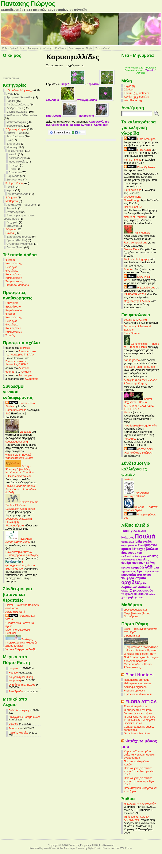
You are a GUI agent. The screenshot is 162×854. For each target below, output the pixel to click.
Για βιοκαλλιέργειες (18, 104)
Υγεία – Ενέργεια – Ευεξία (20, 649)
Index (23, 48)
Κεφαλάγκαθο (13, 310)
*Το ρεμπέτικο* (102, 48)
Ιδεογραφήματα (14, 525)
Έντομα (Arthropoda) (19, 236)
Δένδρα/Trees (15, 108)
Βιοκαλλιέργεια (76, 48)
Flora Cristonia (132, 159)
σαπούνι (144, 587)
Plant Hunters (137, 232)
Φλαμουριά (25, 375)
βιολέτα (152, 549)
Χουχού (13, 672)
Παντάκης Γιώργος (28, 3)
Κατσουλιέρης (13, 263)
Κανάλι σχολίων (136, 96)
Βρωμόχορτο (13, 306)
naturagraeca (132, 360)
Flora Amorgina (139, 139)
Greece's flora (132, 196)
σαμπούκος (129, 587)
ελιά (139, 559)
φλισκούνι (141, 594)
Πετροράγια (94, 115)
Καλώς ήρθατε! (10, 48)
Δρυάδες (129, 269)
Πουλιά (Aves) (15, 247)
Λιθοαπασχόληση (18, 193)
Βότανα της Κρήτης (135, 383)
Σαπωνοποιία (15, 179)
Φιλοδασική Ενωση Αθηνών (140, 425)
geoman (10, 371)
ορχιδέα (130, 582)
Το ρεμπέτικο (15, 150)
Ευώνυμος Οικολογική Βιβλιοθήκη (18, 520)
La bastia (18, 431)
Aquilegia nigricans (135, 687)
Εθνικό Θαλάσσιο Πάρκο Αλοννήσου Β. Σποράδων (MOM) (20, 489)
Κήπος (11, 190)
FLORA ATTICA (141, 701)
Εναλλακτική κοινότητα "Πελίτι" (137, 494)
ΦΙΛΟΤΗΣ (130, 438)
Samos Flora (131, 249)
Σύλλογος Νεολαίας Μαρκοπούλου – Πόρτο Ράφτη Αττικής (137, 664)
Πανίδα (9, 233)
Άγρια (10, 93)
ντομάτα (140, 578)
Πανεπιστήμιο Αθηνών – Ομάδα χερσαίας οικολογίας (22, 553)
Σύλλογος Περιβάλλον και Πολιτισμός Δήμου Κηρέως (21, 642)
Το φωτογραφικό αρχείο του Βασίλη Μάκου (20, 565)
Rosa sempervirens (135, 242)
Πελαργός (11, 267)
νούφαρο (127, 578)
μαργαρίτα (128, 574)
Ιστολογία (12, 225)
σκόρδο (147, 590)
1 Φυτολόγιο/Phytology (19, 90)
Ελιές (10, 140)
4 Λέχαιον (11, 197)
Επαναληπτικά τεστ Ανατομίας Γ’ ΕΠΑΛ (20, 353)
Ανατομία (12, 208)
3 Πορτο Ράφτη (14, 183)
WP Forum (126, 848)
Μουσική (12, 147)
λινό (157, 571)
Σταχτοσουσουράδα (17, 285)
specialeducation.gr (17, 441)
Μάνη (127, 412)
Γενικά (10, 186)
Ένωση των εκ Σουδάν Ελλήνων (21, 503)
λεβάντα (149, 571)
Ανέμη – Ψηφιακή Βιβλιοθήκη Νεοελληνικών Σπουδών (19, 469)
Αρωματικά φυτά (15, 611)
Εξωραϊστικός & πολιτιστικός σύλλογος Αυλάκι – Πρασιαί (141, 647)
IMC (7, 413)
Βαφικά (11, 100)
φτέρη (151, 594)
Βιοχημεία (12, 222)
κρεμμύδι (137, 567)
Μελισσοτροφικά (16, 122)
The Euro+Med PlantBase (139, 366)
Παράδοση (13, 176)
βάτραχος (138, 549)
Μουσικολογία (17, 161)
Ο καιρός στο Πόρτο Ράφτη (140, 653)
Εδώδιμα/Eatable (17, 111)
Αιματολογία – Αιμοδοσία (21, 204)
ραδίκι (143, 583)
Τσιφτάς (10, 335)
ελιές (145, 559)
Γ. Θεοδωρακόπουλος (18, 476)
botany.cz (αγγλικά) (135, 319)
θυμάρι (126, 562)
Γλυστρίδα (11, 303)
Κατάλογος (60, 48)
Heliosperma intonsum (137, 683)
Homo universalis (15, 409)
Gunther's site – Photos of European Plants (141, 345)
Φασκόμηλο (127, 542)
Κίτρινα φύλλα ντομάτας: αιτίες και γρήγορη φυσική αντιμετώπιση (139, 754)
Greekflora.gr (132, 200)
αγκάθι (147, 541)
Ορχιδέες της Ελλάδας (137, 301)
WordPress (50, 848)
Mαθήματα (11, 201)
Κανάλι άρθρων (136, 93)
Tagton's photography (137, 259)
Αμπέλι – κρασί (16, 132)
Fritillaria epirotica (134, 690)
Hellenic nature (133, 207)
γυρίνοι (142, 556)
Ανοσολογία (14, 211)
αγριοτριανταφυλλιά (132, 545)
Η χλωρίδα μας (139, 287)
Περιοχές (14, 165)
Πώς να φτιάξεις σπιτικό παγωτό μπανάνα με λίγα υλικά (139, 781)
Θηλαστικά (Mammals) (20, 243)
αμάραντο (150, 545)
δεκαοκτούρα (128, 559)
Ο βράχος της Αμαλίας (22, 684)
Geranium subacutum (137, 733)
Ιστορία (13, 154)
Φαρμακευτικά (15, 125)
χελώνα (139, 597)
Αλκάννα (23, 368)
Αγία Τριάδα (16, 691)
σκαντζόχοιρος (131, 590)
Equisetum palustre (135, 706)
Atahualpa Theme (74, 848)
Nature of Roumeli (135, 217)
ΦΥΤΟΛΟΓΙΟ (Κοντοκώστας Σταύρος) (138, 451)
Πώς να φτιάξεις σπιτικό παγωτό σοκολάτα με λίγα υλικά (139, 771)
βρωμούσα (128, 552)
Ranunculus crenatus (136, 679)
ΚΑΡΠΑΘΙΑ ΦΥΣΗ (135, 294)
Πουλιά (144, 536)
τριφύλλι (127, 594)
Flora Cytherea (139, 167)
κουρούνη (138, 562)
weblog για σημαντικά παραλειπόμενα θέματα (19, 456)
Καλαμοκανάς (13, 277)
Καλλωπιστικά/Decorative (22, 115)
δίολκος (152, 556)
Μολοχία (25, 347)
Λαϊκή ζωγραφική (19, 710)
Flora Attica (137, 149)
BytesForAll (94, 848)
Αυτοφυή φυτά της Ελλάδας (140, 379)
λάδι (149, 566)
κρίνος (126, 567)
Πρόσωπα (15, 172)
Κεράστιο (101, 84)
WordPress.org (133, 100)
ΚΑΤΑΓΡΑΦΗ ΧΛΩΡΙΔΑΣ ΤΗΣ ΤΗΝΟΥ (139, 407)
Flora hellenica (132, 189)
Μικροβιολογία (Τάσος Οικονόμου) (137, 615)
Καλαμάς (127, 537)
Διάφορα (10, 229)
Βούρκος (14, 668)
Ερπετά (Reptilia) (17, 240)
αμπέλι (126, 549)
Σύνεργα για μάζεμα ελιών (24, 717)
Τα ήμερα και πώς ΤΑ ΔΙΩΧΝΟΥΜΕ (136, 818)
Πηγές (89, 48)
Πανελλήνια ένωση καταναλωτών (18, 540)
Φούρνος (14, 728)
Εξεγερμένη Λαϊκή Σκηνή (20, 508)
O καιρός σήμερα (11, 78)
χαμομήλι (127, 597)
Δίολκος (13, 723)
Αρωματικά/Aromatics (19, 97)
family (127, 530)
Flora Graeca (132, 333)
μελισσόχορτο (143, 575)
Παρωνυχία (61, 115)
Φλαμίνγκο (11, 270)
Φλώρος (10, 259)
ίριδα (138, 541)
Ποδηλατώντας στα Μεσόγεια (141, 657)
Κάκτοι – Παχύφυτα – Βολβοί (139, 400)
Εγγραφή (129, 85)
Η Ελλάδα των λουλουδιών (140, 803)
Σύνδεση (129, 89)
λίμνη (140, 571)
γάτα (139, 553)
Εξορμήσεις (13, 143)
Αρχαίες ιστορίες (18, 732)
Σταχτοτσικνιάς (14, 281)
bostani (128, 479)
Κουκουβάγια (13, 274)
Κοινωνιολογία (17, 158)
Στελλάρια (60, 99)
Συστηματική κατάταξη (39, 48)
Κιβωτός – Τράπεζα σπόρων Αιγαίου (141, 508)
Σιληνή (73, 84)
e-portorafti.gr (132, 635)
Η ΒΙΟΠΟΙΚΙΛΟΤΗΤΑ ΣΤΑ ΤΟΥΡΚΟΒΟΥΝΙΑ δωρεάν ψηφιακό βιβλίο (139, 720)
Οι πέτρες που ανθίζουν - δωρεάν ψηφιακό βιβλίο (139, 711)
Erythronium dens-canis (138, 694)
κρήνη (150, 562)
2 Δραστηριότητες (15, 129)
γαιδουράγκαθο (129, 556)
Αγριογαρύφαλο (94, 99)
